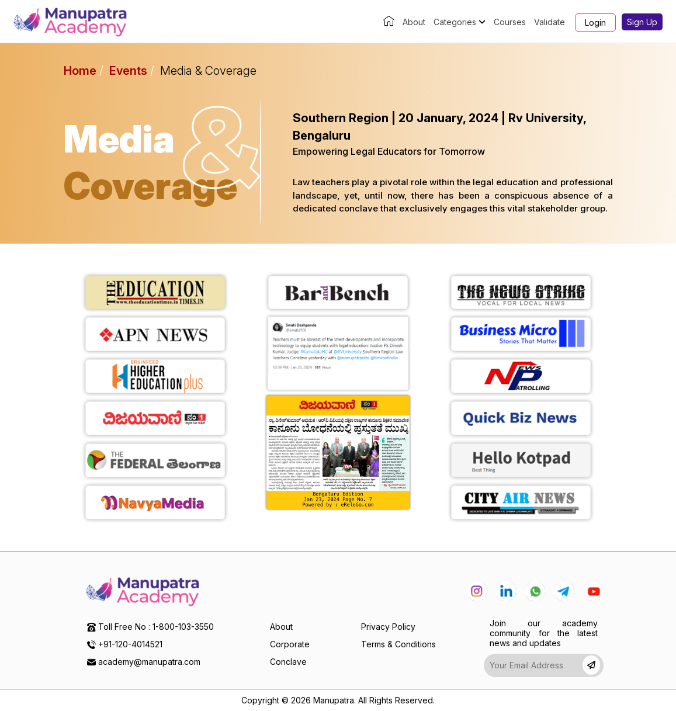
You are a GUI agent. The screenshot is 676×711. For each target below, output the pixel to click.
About (414, 22)
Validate (549, 22)
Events (128, 71)
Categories (460, 22)
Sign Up (642, 22)
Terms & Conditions (398, 644)
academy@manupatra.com (149, 662)
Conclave (288, 662)
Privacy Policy (388, 627)
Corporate (290, 644)
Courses (510, 22)
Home (80, 71)
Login (595, 22)
